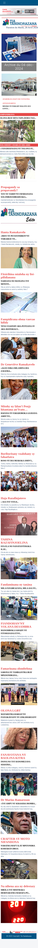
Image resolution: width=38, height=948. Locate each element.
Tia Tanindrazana (25, 936)
